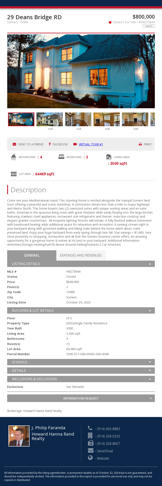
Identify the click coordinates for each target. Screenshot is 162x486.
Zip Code (14, 292)
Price (11, 281)
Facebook (58, 144)
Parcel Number (18, 354)
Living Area (122, 157)
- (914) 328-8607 (104, 443)
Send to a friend (28, 144)
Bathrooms (27, 157)
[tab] (31, 255)
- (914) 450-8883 (104, 428)
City (10, 297)
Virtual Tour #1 (88, 144)
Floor (11, 318)
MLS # (12, 271)
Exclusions (15, 386)
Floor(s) (13, 287)
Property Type (18, 323)
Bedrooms (74, 157)
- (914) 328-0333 (104, 436)
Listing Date (16, 302)
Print (145, 144)
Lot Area (25, 174)
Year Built (14, 328)
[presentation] (31, 255)
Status (12, 276)
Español (149, 25)
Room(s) (13, 344)
